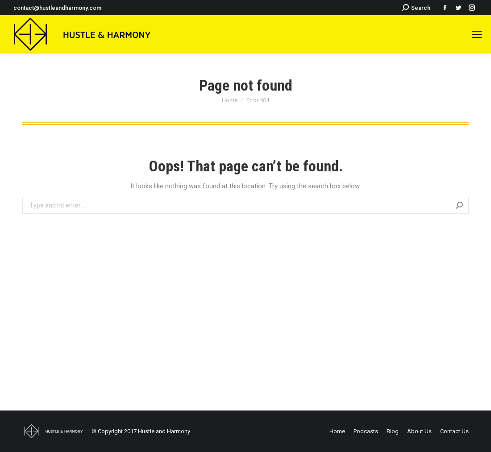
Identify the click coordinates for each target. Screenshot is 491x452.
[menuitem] (337, 431)
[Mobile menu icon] (476, 34)
